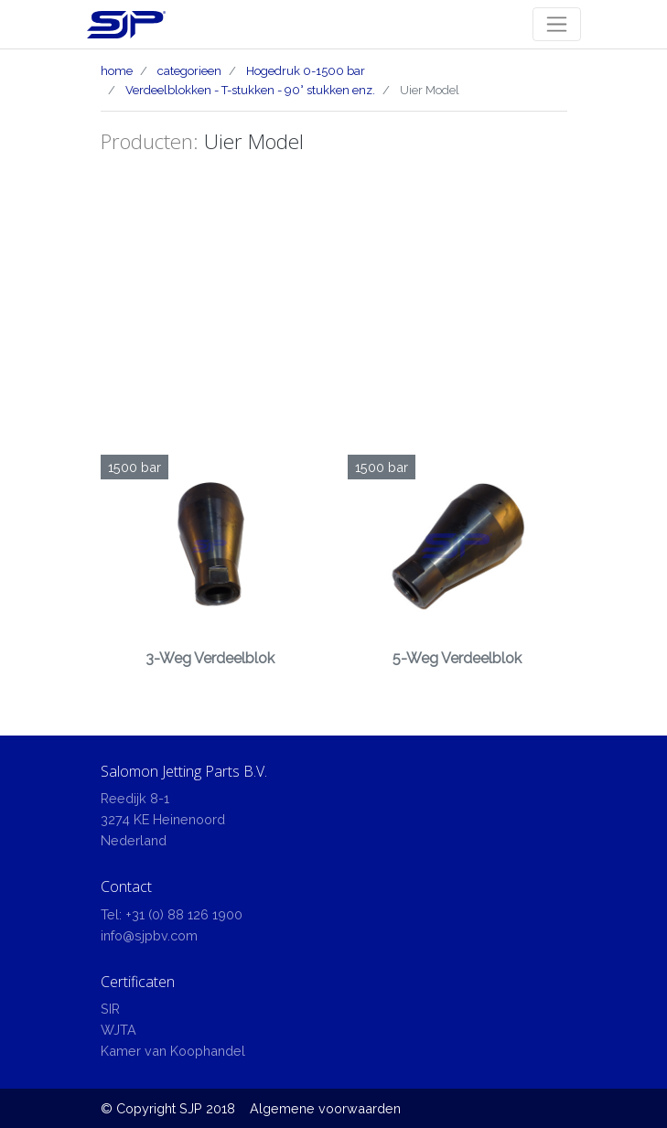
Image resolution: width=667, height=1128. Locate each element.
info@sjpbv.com (149, 935)
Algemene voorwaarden (325, 1108)
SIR (110, 1008)
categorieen (189, 71)
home (117, 71)
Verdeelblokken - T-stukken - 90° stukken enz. (250, 90)
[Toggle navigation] (557, 24)
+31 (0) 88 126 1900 (183, 914)
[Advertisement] (334, 317)
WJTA (118, 1029)
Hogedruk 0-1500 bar (305, 71)
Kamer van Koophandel (173, 1050)
